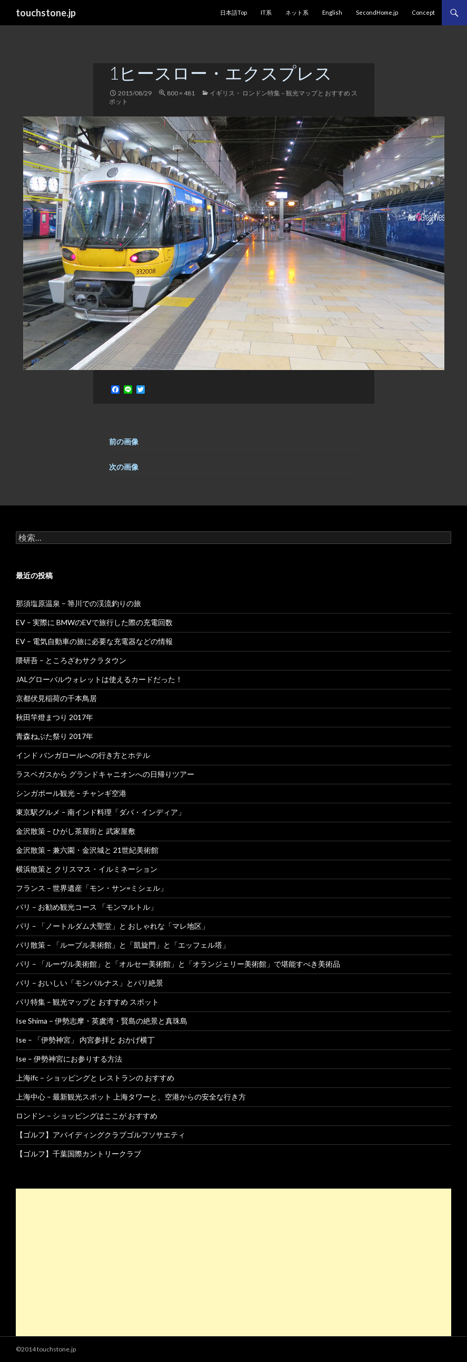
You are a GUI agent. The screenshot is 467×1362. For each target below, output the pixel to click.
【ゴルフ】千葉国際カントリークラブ (78, 1153)
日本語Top (233, 12)
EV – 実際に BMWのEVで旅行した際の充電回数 (94, 622)
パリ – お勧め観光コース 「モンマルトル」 (86, 906)
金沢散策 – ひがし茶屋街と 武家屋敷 (75, 830)
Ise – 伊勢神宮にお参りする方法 (69, 1058)
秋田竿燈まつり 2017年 (54, 717)
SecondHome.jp (377, 12)
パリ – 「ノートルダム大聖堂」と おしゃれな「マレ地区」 (112, 925)
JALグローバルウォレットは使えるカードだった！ (99, 679)
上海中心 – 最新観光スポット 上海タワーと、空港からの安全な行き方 (131, 1096)
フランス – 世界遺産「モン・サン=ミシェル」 (91, 887)
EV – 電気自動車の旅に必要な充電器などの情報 (94, 641)
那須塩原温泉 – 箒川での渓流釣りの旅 (78, 603)
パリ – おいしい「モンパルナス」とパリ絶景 (89, 982)
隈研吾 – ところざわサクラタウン (71, 660)
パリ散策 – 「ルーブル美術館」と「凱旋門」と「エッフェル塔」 (123, 944)
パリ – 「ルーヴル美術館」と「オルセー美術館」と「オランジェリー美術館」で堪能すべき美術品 (178, 963)
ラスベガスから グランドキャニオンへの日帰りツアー (105, 774)
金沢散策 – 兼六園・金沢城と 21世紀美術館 (87, 849)
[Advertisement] (233, 1262)
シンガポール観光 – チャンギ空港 (71, 793)
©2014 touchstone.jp (46, 1349)
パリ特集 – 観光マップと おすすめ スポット (87, 1001)
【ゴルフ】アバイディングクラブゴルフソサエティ (100, 1134)
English (332, 12)
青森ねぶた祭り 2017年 (54, 736)
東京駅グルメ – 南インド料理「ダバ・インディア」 (100, 812)
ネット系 (297, 12)
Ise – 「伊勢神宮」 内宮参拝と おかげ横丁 (85, 1039)
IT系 (266, 12)
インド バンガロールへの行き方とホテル (83, 755)
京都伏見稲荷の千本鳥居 (56, 698)
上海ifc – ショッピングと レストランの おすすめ (95, 1077)
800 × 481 (181, 93)
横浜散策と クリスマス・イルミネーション (86, 868)
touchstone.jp (46, 12)
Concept (423, 12)
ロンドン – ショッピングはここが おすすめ (86, 1115)
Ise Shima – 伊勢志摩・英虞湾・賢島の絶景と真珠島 (101, 1020)
